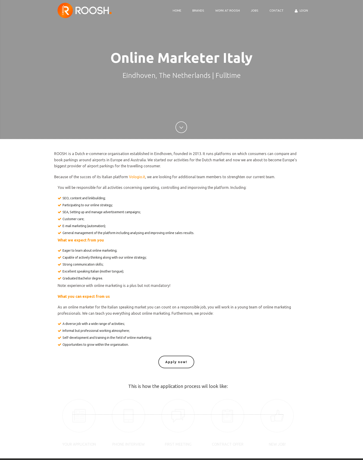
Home (177, 10)
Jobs (254, 10)
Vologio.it (137, 177)
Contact (276, 10)
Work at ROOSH (227, 10)
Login (301, 11)
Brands (198, 10)
